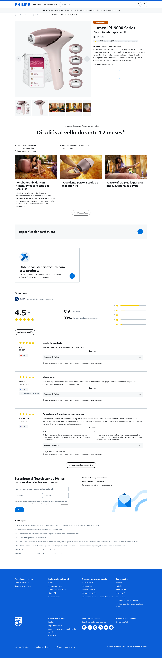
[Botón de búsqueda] (138, 4)
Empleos (120, 593)
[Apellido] (55, 495)
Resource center (54, 596)
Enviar (19, 509)
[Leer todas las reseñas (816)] (81, 465)
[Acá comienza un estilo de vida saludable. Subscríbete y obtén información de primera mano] (81, 10)
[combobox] (95, 4)
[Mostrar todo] (81, 213)
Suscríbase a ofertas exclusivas (94, 622)
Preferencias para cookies (64, 647)
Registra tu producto (23, 586)
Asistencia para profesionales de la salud (62, 630)
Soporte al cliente (22, 582)
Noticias (119, 586)
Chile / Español (122, 622)
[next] (87, 59)
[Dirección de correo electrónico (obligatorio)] (42, 489)
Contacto (52, 635)
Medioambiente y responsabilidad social (129, 605)
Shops (52, 593)
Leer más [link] (92, 351)
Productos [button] (37, 4)
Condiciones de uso (42, 647)
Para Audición (89, 589)
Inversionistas (121, 589)
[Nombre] (28, 495)
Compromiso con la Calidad (127, 600)
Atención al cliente (57, 589)
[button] (140, 231)
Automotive (87, 586)
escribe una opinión (25, 332)
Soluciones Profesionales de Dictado (97, 596)
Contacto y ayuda (55, 586)
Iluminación (88, 582)
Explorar (51, 582)
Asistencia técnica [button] (50, 4)
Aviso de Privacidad (22, 647)
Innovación (120, 596)
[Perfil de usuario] (144, 4)
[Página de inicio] (22, 4)
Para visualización (89, 593)
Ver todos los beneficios (103, 64)
